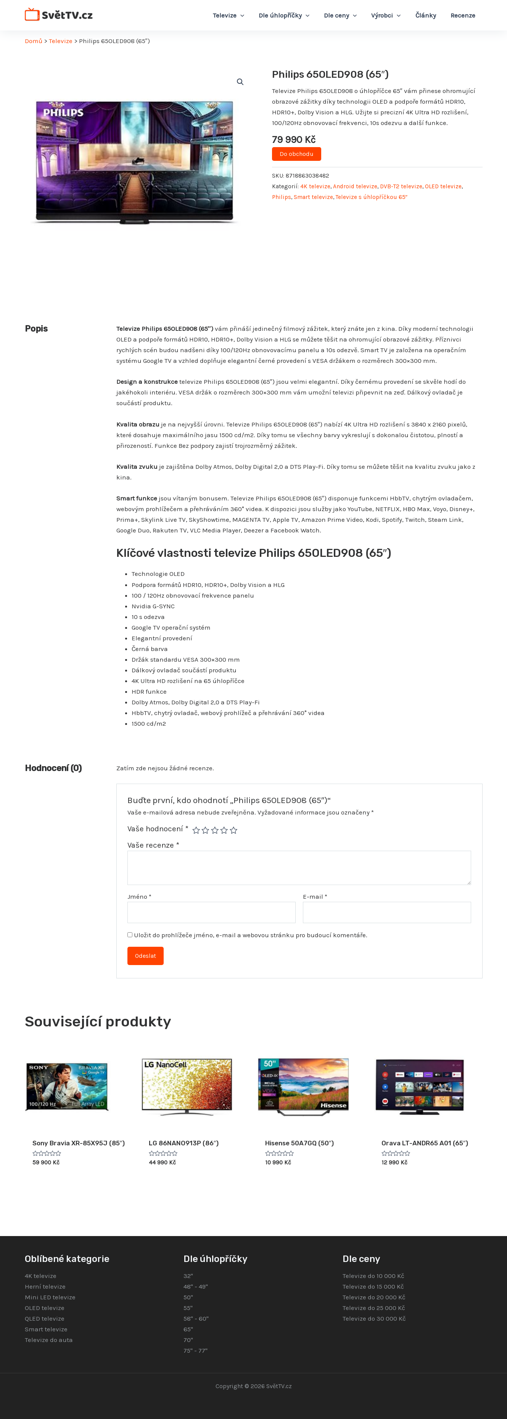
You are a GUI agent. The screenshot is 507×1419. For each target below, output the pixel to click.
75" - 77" (195, 1350)
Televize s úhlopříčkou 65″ (371, 197)
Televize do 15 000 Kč (373, 1286)
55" (188, 1308)
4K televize (315, 186)
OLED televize (443, 186)
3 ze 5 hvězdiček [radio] (215, 830)
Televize (60, 41)
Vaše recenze (153, 845)
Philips (281, 197)
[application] (249, 15)
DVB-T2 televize (401, 186)
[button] (240, 82)
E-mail (315, 896)
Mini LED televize (50, 1297)
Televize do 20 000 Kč (374, 1297)
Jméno (139, 896)
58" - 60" (196, 1318)
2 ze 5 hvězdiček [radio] (205, 830)
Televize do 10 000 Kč (373, 1276)
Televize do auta (49, 1340)
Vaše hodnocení (157, 828)
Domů (33, 41)
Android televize (355, 186)
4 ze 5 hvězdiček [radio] (224, 830)
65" (188, 1329)
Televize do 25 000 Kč (374, 1308)
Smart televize (313, 197)
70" (188, 1340)
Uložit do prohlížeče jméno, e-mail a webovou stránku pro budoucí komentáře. (250, 935)
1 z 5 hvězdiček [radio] (196, 830)
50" (188, 1297)
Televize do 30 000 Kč (374, 1318)
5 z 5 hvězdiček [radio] (233, 830)
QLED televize (44, 1318)
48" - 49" (195, 1286)
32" (188, 1276)
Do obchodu (297, 153)
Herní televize (45, 1286)
